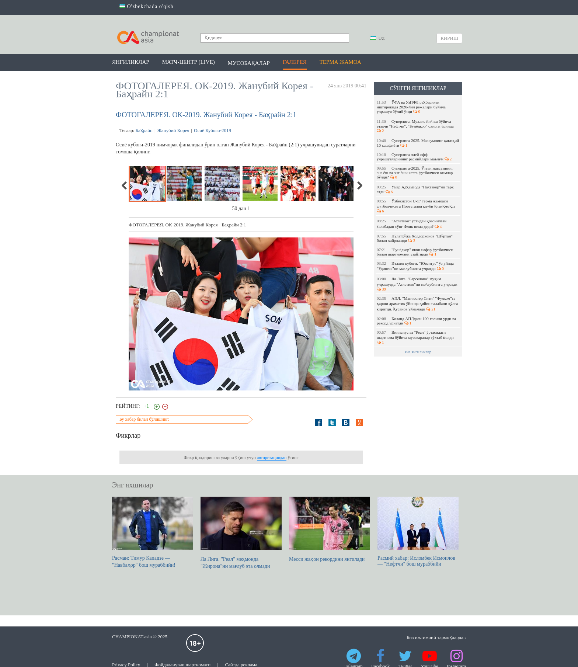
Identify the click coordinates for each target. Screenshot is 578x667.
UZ (377, 38)
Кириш (449, 38)
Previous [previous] (124, 185)
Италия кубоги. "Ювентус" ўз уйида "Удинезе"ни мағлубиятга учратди (415, 266)
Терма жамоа (340, 62)
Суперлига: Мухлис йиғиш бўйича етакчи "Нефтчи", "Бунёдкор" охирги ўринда (416, 126)
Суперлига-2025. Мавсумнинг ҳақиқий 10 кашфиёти (418, 142)
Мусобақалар (249, 63)
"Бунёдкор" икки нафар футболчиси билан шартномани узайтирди (415, 251)
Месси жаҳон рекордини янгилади (329, 529)
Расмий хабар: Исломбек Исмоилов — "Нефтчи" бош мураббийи (418, 532)
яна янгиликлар (418, 352)
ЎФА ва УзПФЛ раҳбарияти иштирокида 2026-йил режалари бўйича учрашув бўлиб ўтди (411, 107)
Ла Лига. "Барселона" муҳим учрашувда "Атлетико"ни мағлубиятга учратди (417, 284)
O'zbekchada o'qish (146, 6)
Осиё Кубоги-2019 (212, 130)
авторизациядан (271, 457)
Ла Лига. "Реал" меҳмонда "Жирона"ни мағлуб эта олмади (241, 533)
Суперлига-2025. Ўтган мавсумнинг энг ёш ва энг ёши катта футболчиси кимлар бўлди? (415, 172)
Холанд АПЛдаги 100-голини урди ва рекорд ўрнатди (416, 320)
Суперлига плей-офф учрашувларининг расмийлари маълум (414, 156)
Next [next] (359, 185)
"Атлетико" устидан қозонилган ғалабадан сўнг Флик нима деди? (411, 224)
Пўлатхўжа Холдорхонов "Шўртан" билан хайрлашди (415, 238)
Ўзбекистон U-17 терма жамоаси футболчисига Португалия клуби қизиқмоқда (416, 206)
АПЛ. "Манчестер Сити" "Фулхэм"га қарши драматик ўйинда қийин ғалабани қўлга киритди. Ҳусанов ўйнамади (417, 303)
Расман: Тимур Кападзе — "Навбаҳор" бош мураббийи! (152, 532)
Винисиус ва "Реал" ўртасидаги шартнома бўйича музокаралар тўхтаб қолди (416, 337)
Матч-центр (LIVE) (188, 62)
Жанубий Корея (173, 130)
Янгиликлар (130, 62)
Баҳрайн (144, 130)
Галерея (295, 62)
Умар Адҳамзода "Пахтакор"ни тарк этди (415, 189)
